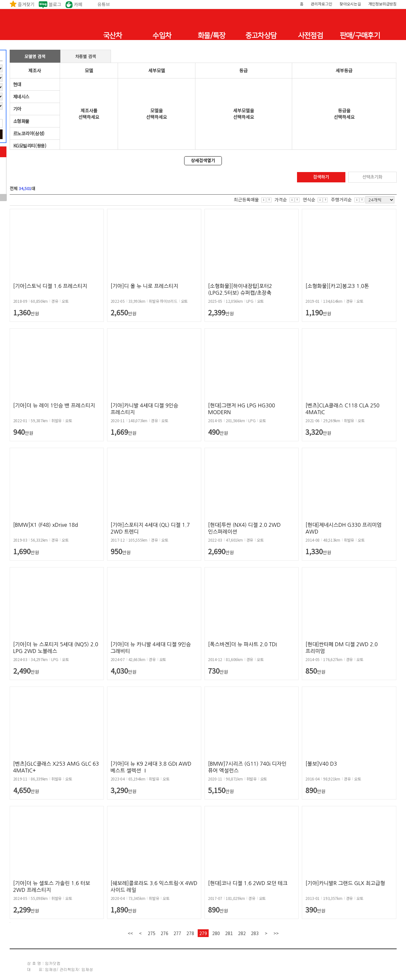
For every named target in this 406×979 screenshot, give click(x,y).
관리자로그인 (321, 3)
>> (276, 933)
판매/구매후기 (360, 36)
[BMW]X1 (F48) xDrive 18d (45, 524)
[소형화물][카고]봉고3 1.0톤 (337, 286)
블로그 (55, 4)
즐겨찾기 (26, 4)
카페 (78, 4)
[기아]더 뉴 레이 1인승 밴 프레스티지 (54, 405)
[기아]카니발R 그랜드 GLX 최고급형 (345, 883)
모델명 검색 (35, 56)
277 (177, 933)
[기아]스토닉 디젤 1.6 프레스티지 (50, 286)
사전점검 (310, 36)
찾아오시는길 (350, 3)
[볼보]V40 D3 (321, 763)
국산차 (112, 36)
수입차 (162, 36)
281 (229, 933)
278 (190, 933)
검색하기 (321, 177)
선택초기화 (372, 177)
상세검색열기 (203, 160)
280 (216, 933)
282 (242, 933)
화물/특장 (211, 36)
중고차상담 (261, 36)
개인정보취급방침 (382, 3)
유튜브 (103, 4)
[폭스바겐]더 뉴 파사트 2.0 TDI (242, 644)
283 (255, 933)
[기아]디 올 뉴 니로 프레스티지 (144, 286)
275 (151, 933)
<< (130, 933)
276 (164, 933)
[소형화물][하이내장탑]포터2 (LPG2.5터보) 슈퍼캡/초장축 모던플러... (240, 292)
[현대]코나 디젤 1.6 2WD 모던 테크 (247, 883)
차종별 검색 (85, 56)
